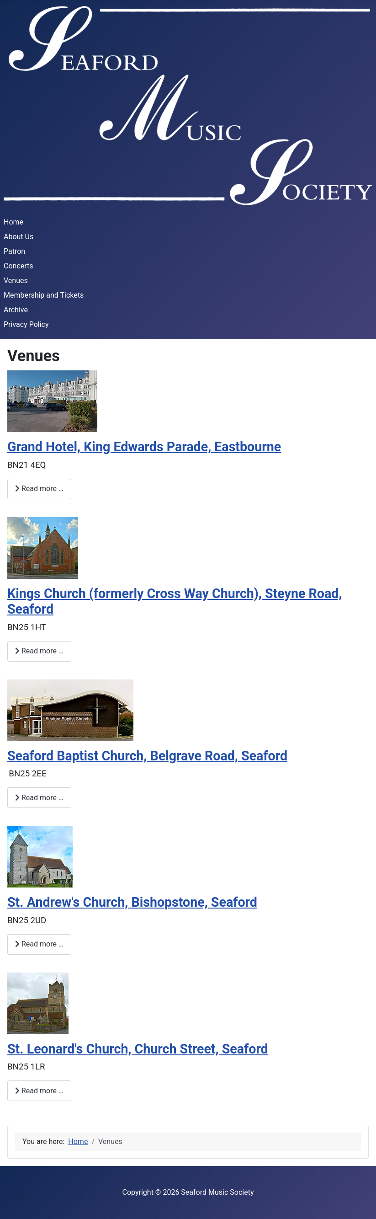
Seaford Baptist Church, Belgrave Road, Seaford (147, 756)
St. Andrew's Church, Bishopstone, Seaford (132, 902)
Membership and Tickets (44, 295)
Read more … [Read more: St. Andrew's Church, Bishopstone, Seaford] (39, 944)
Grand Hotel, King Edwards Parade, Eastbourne (144, 446)
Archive (16, 309)
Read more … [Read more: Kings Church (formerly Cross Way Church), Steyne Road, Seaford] (39, 651)
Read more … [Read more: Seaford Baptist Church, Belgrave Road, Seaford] (39, 797)
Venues (16, 280)
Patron (14, 251)
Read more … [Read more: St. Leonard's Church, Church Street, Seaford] (39, 1090)
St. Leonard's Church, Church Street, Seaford (137, 1049)
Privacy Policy (26, 324)
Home (13, 222)
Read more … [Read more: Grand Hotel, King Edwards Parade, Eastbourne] (39, 488)
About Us (18, 236)
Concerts (18, 266)
